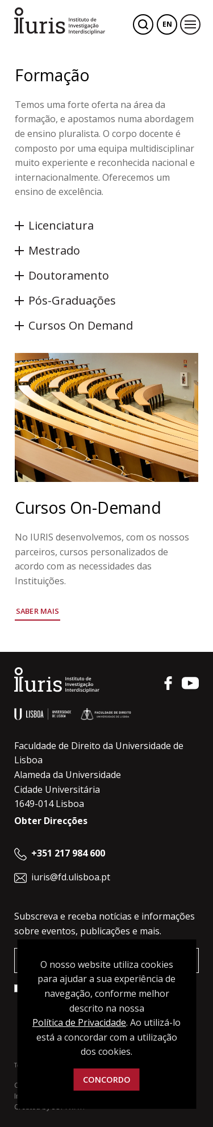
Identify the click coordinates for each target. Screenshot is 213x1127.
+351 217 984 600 (68, 853)
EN (167, 24)
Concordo (107, 1079)
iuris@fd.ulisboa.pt (70, 877)
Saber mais (38, 611)
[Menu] (190, 24)
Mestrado (54, 250)
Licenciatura (61, 225)
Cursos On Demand (80, 325)
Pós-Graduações (72, 300)
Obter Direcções (50, 820)
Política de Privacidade (79, 1022)
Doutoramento (68, 275)
